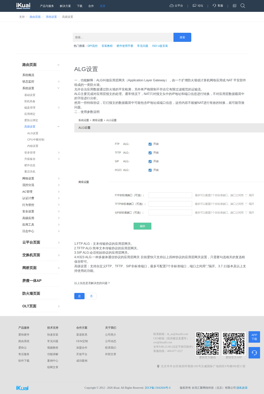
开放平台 (81, 354)
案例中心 (52, 360)
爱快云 (22, 347)
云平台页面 (31, 242)
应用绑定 (29, 113)
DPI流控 (93, 45)
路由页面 (29, 65)
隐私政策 (242, 387)
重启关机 (29, 171)
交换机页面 (31, 255)
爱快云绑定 (31, 120)
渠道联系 (81, 334)
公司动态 (110, 341)
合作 (91, 6)
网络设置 (28, 178)
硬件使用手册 (125, 45)
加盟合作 (81, 347)
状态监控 (28, 81)
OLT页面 (29, 306)
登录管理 (29, 152)
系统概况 (28, 75)
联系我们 (110, 347)
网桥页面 (29, 268)
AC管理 (27, 191)
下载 (79, 6)
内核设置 (32, 145)
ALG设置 (32, 133)
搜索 (182, 37)
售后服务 (23, 354)
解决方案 (65, 6)
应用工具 (28, 224)
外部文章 (110, 354)
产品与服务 (47, 6)
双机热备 (29, 101)
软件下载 (23, 360)
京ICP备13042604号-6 (158, 387)
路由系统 (23, 341)
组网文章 (52, 367)
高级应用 (28, 218)
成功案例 (81, 360)
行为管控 (28, 204)
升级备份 (29, 158)
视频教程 (52, 347)
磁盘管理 (29, 107)
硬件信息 (29, 165)
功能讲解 (52, 354)
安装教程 (107, 45)
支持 (102, 6)
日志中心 (28, 231)
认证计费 (28, 198)
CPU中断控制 (35, 139)
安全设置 (28, 211)
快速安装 (52, 334)
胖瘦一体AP (31, 281)
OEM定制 (82, 341)
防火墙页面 (31, 294)
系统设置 (28, 88)
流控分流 (28, 185)
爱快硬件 (23, 334)
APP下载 (254, 337)
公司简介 (110, 334)
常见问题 (142, 45)
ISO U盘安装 (160, 45)
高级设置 (29, 126)
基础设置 (29, 95)
